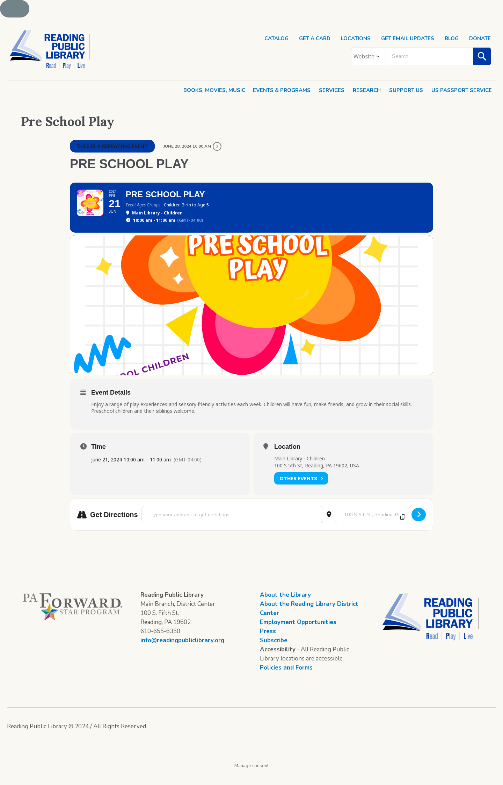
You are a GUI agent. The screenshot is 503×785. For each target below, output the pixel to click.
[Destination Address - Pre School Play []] (371, 527)
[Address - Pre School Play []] (232, 527)
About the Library (285, 608)
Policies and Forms (286, 681)
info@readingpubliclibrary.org (182, 653)
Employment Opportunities (298, 635)
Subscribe (273, 653)
